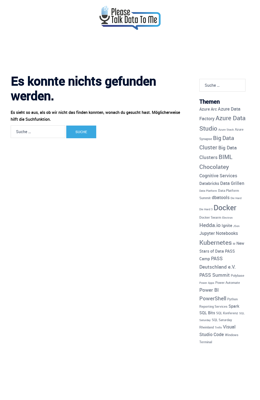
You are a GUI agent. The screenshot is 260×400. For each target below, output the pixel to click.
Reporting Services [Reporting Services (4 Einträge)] (213, 306)
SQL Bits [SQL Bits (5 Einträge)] (207, 313)
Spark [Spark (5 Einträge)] (234, 306)
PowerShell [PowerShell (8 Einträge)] (212, 298)
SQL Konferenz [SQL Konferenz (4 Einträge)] (227, 313)
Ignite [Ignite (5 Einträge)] (227, 225)
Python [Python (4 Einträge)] (232, 299)
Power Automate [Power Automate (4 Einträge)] (227, 282)
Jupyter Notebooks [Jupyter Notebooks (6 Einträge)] (218, 233)
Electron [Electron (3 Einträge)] (227, 217)
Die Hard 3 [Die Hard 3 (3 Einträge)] (206, 209)
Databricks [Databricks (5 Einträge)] (209, 183)
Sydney (115, 391)
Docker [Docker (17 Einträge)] (225, 207)
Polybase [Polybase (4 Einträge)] (237, 275)
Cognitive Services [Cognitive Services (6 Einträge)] (218, 175)
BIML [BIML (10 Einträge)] (225, 157)
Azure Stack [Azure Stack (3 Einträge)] (226, 129)
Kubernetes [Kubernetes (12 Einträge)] (215, 242)
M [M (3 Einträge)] (234, 244)
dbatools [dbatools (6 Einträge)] (221, 197)
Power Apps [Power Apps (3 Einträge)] (206, 283)
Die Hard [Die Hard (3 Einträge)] (236, 198)
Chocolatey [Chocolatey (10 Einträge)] (214, 167)
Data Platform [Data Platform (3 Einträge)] (208, 191)
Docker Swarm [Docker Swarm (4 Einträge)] (210, 217)
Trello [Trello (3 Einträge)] (218, 327)
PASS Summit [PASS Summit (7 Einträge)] (214, 275)
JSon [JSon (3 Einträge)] (236, 226)
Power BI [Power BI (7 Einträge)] (209, 290)
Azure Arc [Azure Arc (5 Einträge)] (208, 109)
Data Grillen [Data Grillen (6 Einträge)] (232, 183)
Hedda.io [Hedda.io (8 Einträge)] (210, 225)
